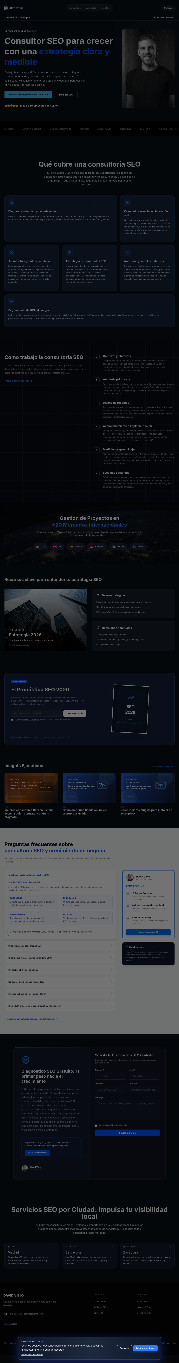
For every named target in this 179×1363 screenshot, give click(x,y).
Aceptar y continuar (145, 1348)
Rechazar (124, 1348)
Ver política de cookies (32, 1354)
